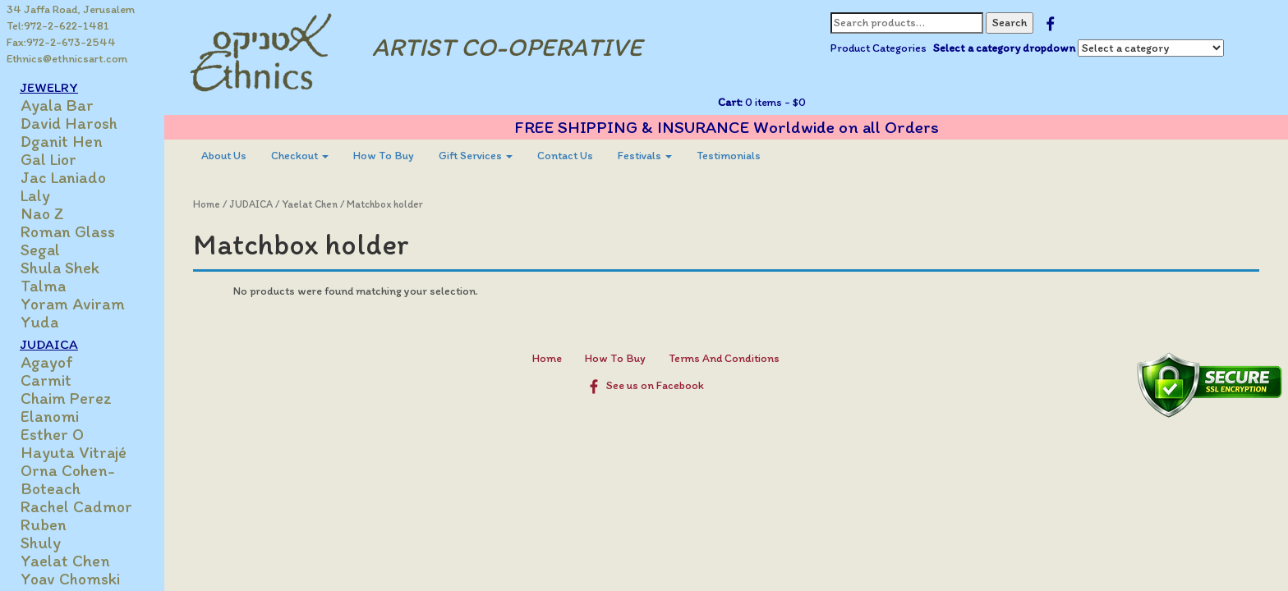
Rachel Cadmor (76, 506)
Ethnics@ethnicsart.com (67, 59)
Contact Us (565, 156)
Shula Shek (60, 268)
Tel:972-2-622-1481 (58, 26)
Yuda (39, 322)
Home (206, 204)
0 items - (774, 102)
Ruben (44, 524)
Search (1009, 23)
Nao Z (42, 213)
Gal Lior (48, 159)
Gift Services (476, 156)
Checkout (300, 156)
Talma (43, 286)
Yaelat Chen (65, 561)
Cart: (730, 102)
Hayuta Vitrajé (73, 452)
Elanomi (50, 416)
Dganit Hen (62, 141)
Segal (40, 250)
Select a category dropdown (1004, 48)
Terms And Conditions (724, 358)
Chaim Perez (66, 398)
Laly (35, 195)
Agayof (47, 362)
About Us (223, 156)
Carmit (46, 380)
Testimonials (729, 156)
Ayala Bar (57, 105)
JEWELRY (49, 87)
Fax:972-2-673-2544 (61, 42)
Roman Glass (68, 231)
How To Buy (383, 156)
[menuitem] (224, 156)
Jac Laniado (63, 177)
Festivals (645, 156)
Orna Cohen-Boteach (68, 479)
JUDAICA (49, 344)
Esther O (52, 434)
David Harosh (69, 123)
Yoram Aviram (73, 304)
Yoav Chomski (70, 579)
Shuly (41, 543)
